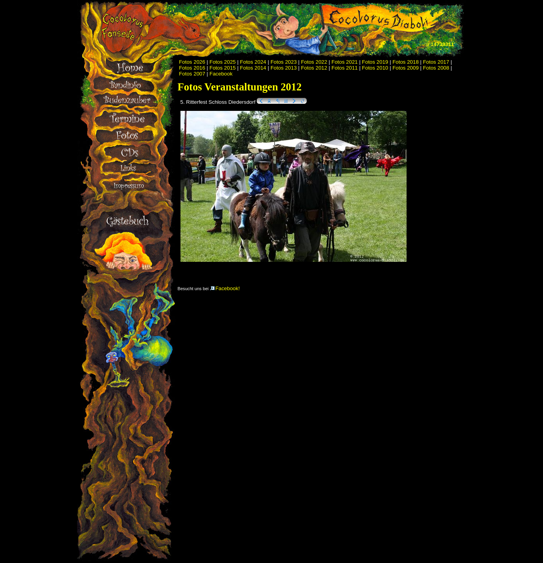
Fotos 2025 (223, 62)
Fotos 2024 (253, 62)
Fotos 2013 (284, 68)
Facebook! (225, 288)
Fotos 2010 (375, 68)
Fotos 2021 (344, 62)
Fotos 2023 (284, 62)
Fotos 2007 (192, 74)
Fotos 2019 (375, 62)
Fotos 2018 (405, 62)
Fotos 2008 (436, 68)
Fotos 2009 (405, 68)
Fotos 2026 (192, 62)
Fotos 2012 (314, 68)
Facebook (221, 74)
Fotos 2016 (192, 68)
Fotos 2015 (223, 68)
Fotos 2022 (314, 62)
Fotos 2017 (436, 62)
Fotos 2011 (344, 68)
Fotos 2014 (253, 68)
